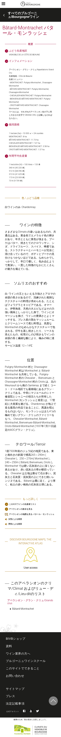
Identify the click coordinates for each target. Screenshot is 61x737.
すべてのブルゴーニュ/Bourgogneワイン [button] (23, 14)
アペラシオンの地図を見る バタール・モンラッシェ (31, 514)
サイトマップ (15, 688)
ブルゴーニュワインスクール (26, 661)
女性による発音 (15, 519)
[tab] (30, 15)
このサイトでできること (23, 668)
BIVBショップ (15, 638)
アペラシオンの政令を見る (20, 509)
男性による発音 (15, 524)
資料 (9, 646)
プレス (10, 696)
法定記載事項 (15, 703)
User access (30, 558)
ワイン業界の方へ (18, 653)
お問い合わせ (15, 675)
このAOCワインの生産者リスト (22, 504)
